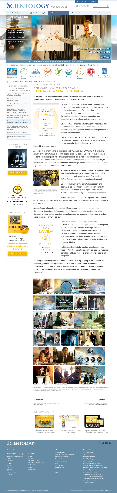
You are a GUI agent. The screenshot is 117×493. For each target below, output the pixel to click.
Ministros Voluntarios (58, 13)
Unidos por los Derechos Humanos (93, 476)
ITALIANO (31, 467)
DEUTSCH (10, 474)
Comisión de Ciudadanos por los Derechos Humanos (92, 481)
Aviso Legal (108, 490)
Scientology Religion (89, 459)
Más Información (59, 467)
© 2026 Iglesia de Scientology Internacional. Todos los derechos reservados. (27, 490)
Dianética (85, 454)
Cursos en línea (59, 465)
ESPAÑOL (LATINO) (34, 460)
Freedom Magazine (104, 76)
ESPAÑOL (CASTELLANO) (36, 462)
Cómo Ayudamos (12, 77)
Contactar (57, 470)
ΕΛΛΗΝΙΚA (31, 465)
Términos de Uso (99, 490)
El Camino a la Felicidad (24, 73)
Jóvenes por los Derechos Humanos (93, 478)
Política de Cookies (87, 490)
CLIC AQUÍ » (17, 205)
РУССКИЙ (10, 467)
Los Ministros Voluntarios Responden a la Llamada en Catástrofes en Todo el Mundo (17, 110)
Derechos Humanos (80, 73)
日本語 (9, 465)
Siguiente (79, 61)
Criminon (48, 72)
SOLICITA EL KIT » (17, 254)
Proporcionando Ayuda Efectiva (17, 26)
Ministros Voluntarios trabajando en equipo (16, 31)
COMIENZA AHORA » (17, 173)
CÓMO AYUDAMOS (16, 82)
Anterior (38, 61)
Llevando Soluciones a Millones (17, 133)
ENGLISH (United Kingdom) (15, 456)
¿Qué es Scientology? (37, 13)
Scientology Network (89, 456)
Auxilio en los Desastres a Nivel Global (17, 104)
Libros (101, 13)
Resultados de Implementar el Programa (17, 137)
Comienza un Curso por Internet (92, 463)
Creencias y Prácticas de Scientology (65, 454)
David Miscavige (87, 461)
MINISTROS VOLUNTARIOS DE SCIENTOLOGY (39, 82)
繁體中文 (9, 470)
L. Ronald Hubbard (16, 13)
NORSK (30, 456)
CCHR (91, 72)
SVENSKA (31, 458)
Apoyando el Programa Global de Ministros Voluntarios (18, 94)
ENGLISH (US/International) (15, 454)
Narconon (58, 72)
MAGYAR (31, 454)
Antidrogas (69, 72)
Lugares (57, 472)
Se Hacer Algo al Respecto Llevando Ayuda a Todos (18, 116)
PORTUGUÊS (32, 469)
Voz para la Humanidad (61, 456)
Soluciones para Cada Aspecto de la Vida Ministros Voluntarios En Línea (17, 127)
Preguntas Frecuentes (79, 13)
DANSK (9, 458)
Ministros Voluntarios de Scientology (93, 465)
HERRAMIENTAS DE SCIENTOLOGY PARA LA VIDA (17, 37)
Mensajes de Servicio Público (15, 42)
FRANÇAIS (10, 460)
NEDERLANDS (11, 472)
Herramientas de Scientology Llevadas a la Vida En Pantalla (17, 121)
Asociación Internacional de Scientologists (95, 467)
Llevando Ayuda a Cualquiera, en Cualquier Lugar (18, 99)
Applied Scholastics (35, 72)
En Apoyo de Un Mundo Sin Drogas (93, 474)
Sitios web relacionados (86, 2)
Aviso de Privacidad (75, 490)
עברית (9, 463)
